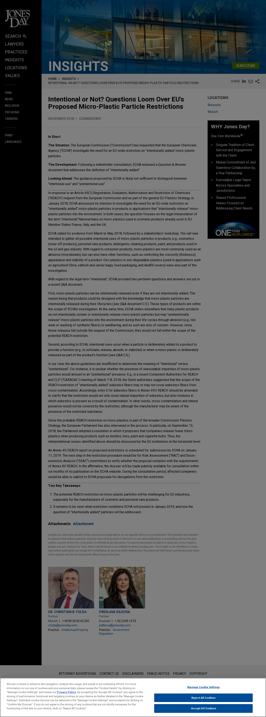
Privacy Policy (66, 694)
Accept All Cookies (203, 710)
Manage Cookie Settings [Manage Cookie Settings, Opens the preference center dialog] (203, 689)
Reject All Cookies (203, 699)
